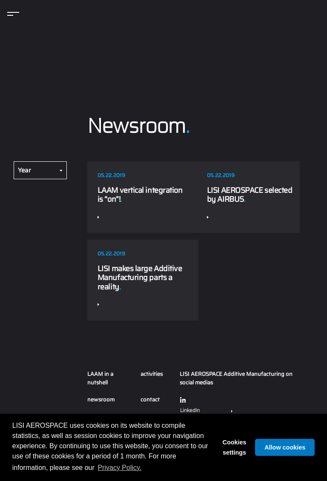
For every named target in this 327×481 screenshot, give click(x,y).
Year (24, 170)
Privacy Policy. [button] (119, 467)
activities (152, 373)
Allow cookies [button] (284, 447)
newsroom (101, 399)
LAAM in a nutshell (100, 378)
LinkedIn (206, 405)
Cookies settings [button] (235, 447)
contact (150, 399)
